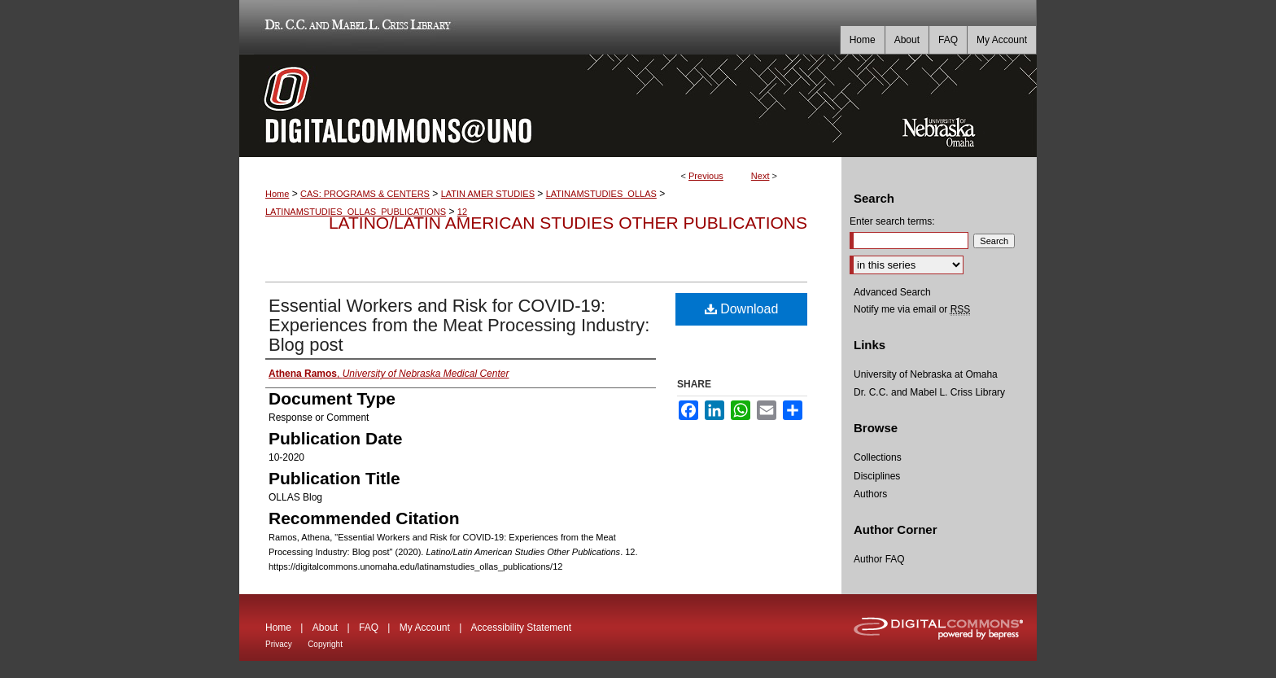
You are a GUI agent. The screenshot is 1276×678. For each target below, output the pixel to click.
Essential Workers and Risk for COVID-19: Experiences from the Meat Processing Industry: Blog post (459, 325)
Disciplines (877, 476)
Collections (878, 457)
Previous (705, 176)
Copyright (325, 644)
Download (742, 309)
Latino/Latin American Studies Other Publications (568, 222)
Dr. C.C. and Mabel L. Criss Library (355, 27)
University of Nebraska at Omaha (926, 374)
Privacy (278, 644)
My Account (425, 627)
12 (462, 212)
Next (760, 176)
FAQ (368, 627)
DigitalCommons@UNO (540, 106)
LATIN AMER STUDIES (488, 194)
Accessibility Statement (521, 627)
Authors (870, 494)
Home (277, 194)
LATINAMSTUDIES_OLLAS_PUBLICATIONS (355, 212)
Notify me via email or (912, 309)
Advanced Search (892, 292)
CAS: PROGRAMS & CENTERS (365, 194)
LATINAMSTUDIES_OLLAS (601, 194)
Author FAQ (879, 559)
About (325, 627)
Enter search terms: (892, 221)
